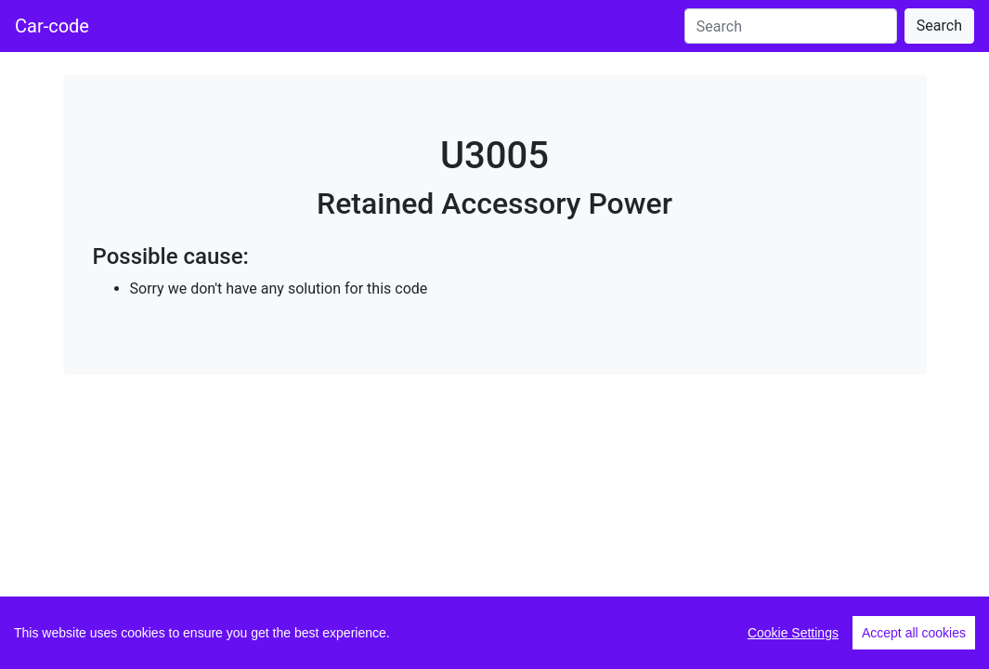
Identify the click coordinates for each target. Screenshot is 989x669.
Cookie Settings (793, 632)
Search (939, 25)
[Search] (790, 26)
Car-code (52, 26)
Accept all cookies (914, 632)
